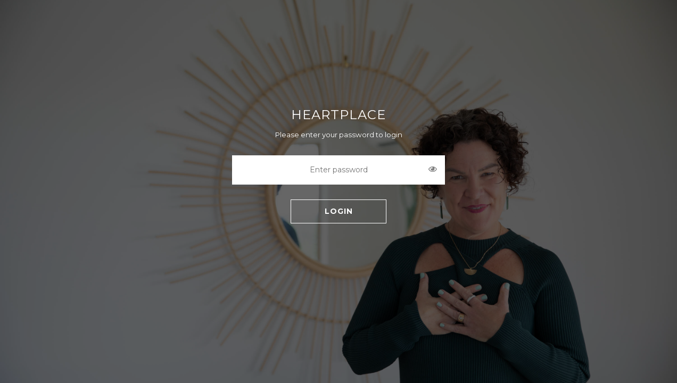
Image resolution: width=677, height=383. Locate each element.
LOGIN (339, 211)
